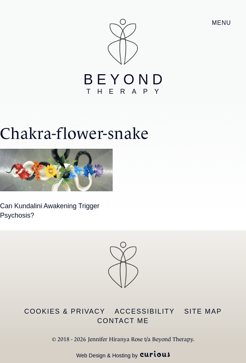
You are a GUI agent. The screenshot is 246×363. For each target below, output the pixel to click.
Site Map (203, 311)
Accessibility (145, 311)
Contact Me (123, 321)
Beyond (124, 84)
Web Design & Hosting (103, 355)
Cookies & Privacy (65, 311)
